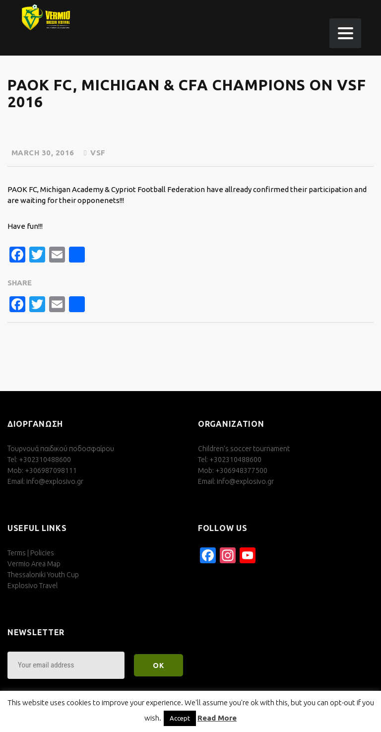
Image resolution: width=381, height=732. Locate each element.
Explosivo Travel (32, 586)
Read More (217, 718)
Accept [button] (180, 718)
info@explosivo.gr (54, 481)
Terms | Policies (30, 553)
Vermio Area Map (34, 564)
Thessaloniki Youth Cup (43, 575)
